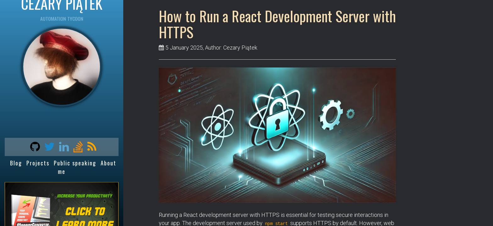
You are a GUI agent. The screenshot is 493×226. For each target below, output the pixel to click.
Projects (37, 163)
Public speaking (75, 163)
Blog (16, 163)
